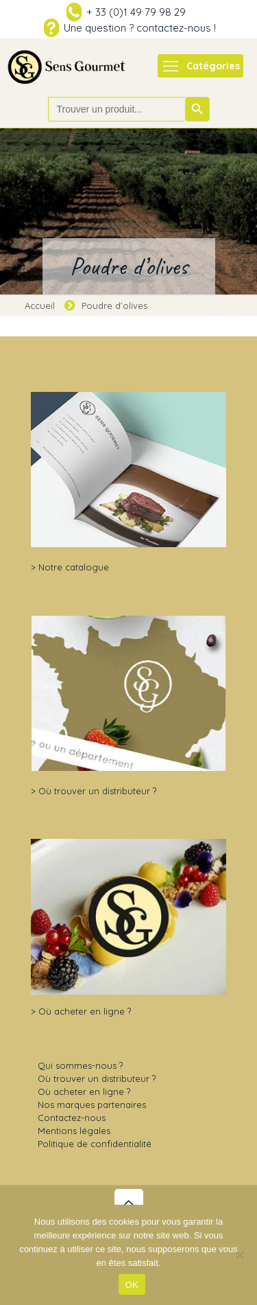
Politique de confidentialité (94, 1143)
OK (131, 1285)
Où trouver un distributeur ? (97, 790)
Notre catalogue (73, 567)
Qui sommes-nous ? (80, 1065)
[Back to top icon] (128, 1203)
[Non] (240, 1255)
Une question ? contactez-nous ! (140, 27)
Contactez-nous (72, 1117)
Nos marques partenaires (92, 1104)
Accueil (40, 305)
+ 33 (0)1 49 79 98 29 (136, 12)
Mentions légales (74, 1130)
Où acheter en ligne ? (84, 1011)
